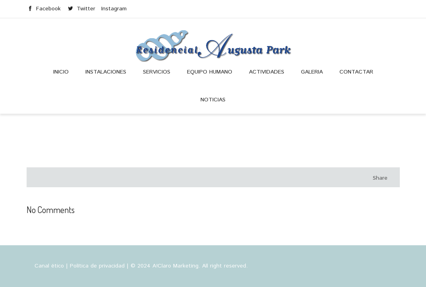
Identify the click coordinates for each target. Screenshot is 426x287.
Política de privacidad (97, 266)
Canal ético (49, 266)
